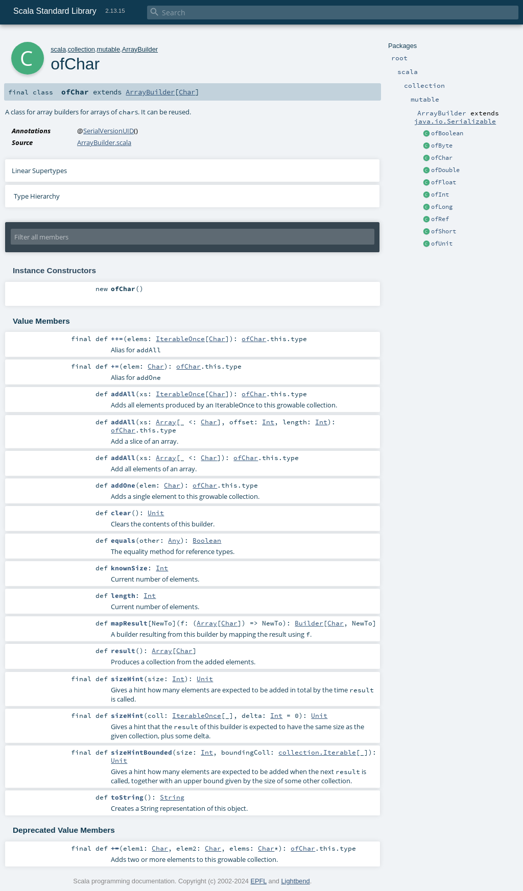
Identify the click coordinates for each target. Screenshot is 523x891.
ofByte (442, 145)
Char (187, 92)
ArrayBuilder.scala (104, 142)
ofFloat (443, 182)
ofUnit (442, 243)
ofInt (440, 194)
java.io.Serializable (455, 121)
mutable (109, 49)
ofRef (440, 219)
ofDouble (445, 170)
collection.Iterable (317, 752)
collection (81, 49)
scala (58, 49)
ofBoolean (447, 133)
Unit (156, 513)
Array (166, 422)
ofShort (443, 231)
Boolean (207, 540)
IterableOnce (180, 338)
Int (268, 422)
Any (174, 540)
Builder (309, 623)
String (172, 797)
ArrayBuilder (140, 49)
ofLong (442, 206)
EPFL (258, 881)
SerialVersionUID (108, 130)
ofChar (442, 157)
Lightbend (295, 881)
